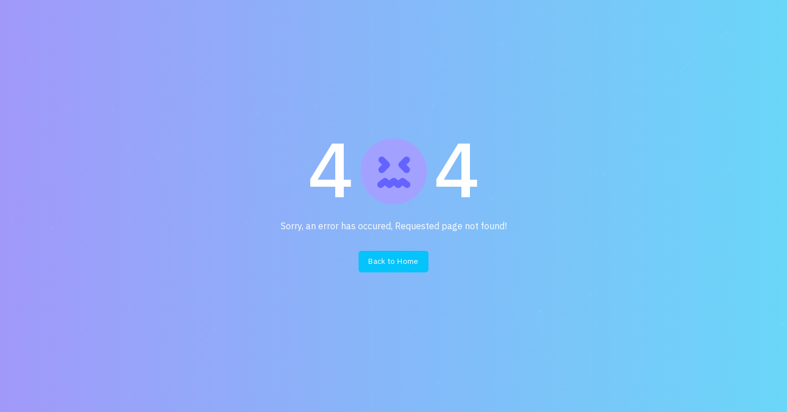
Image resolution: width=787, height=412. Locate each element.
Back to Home (393, 261)
